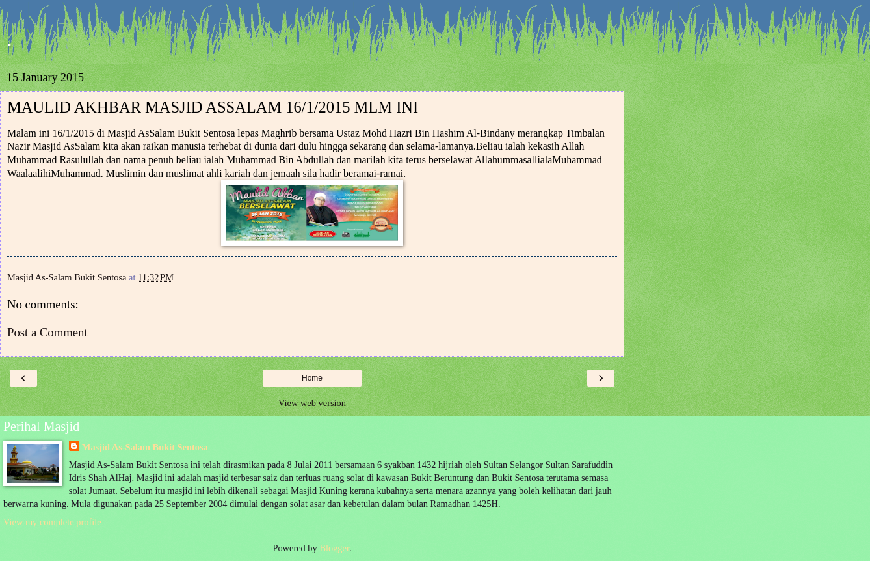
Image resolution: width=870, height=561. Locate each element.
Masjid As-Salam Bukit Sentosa (145, 447)
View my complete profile (52, 522)
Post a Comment (47, 332)
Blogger (334, 548)
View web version (312, 403)
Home (312, 378)
